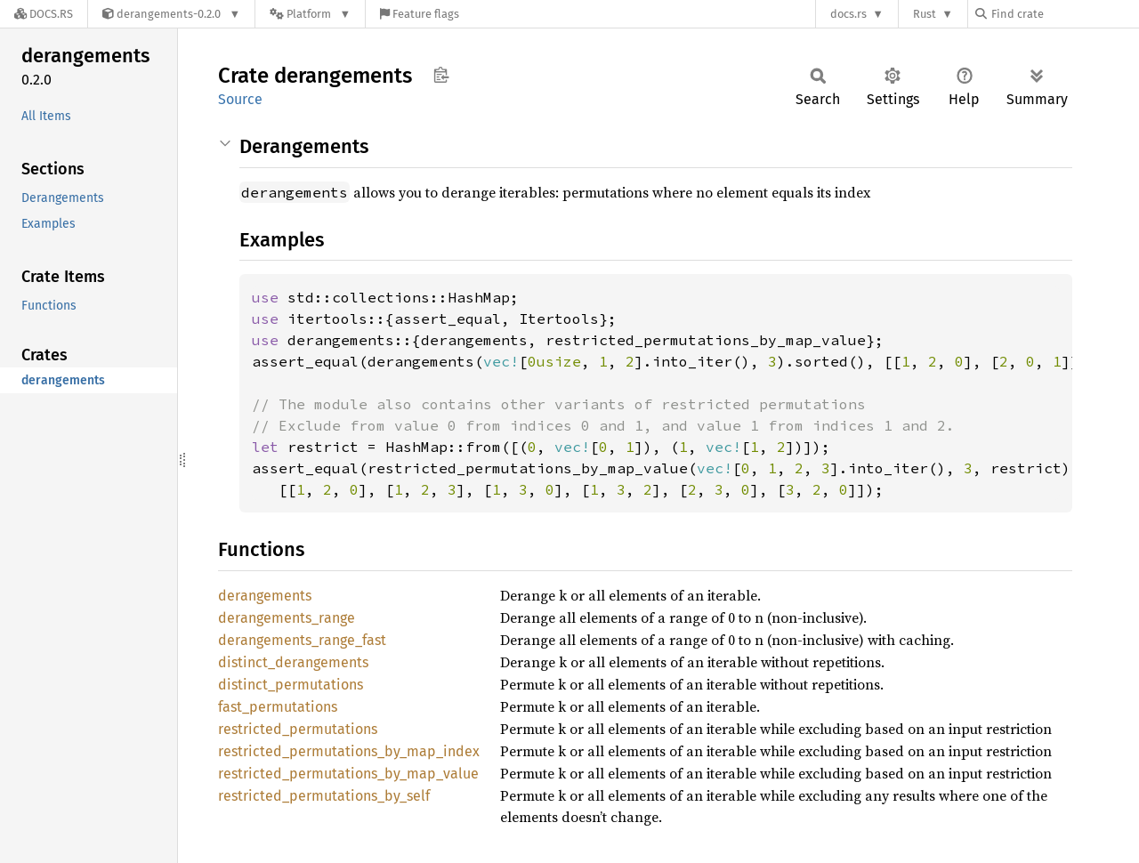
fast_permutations (277, 706)
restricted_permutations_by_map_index (349, 751)
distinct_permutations (290, 684)
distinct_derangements (293, 662)
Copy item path (441, 75)
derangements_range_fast (302, 640)
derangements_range (286, 617)
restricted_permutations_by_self (324, 795)
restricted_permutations (297, 729)
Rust (924, 13)
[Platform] (310, 14)
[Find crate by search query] (1064, 14)
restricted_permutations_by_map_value (348, 773)
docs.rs (848, 13)
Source (240, 99)
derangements (264, 595)
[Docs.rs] (43, 14)
